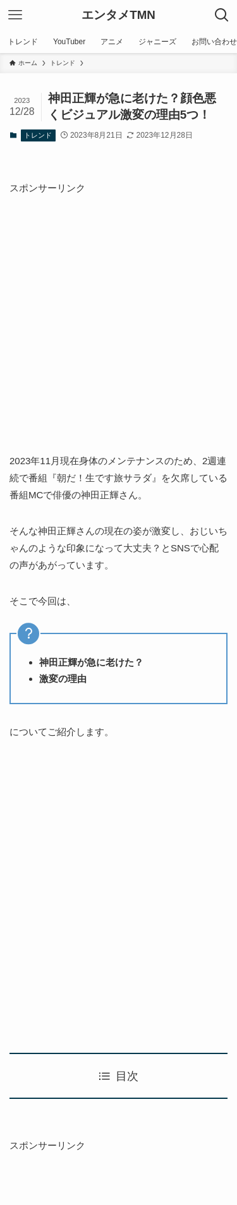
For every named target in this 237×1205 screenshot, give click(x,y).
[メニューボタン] (15, 15)
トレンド (38, 135)
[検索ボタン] (222, 15)
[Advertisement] (118, 314)
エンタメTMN (118, 15)
